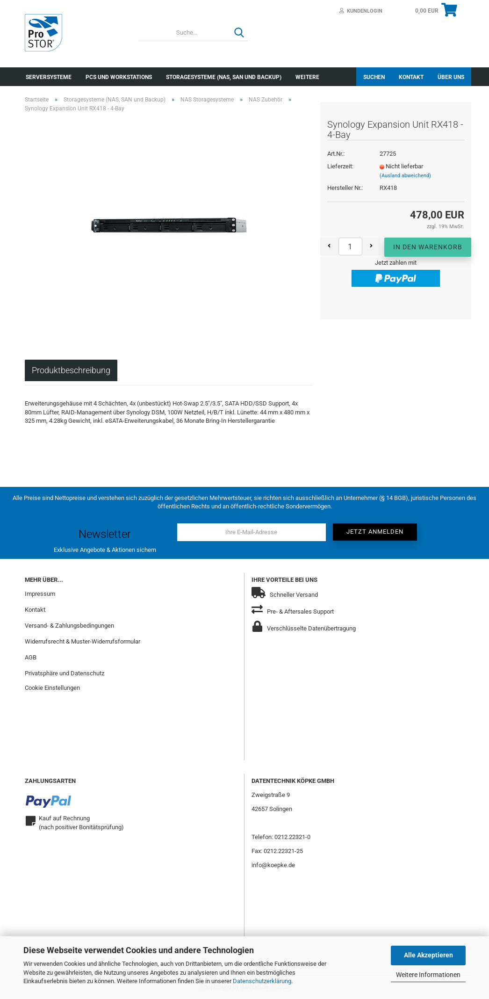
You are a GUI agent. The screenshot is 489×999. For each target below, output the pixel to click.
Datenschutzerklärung (262, 981)
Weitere (307, 77)
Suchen (374, 77)
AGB (30, 657)
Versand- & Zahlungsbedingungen (69, 625)
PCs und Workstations (119, 77)
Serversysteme (49, 77)
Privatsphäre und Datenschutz (64, 673)
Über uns (451, 77)
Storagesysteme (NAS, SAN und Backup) (223, 77)
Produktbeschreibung (71, 370)
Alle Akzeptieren (428, 955)
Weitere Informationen (428, 974)
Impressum (40, 593)
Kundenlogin (360, 11)
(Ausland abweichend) (405, 176)
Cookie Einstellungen (52, 687)
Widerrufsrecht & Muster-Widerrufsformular (82, 641)
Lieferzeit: (340, 166)
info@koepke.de (273, 865)
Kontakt (411, 77)
